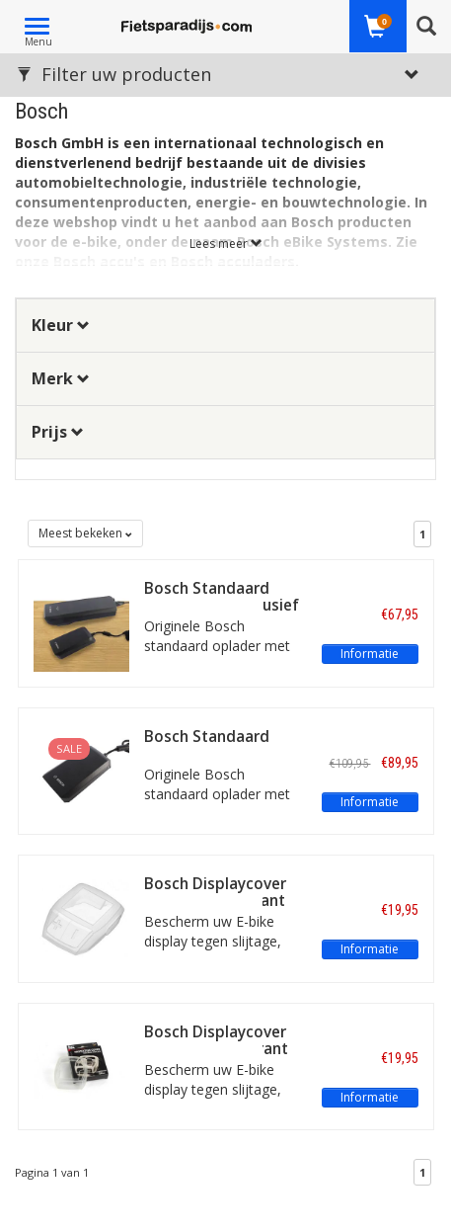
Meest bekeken (85, 533)
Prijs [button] (58, 432)
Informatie (369, 653)
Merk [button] (61, 378)
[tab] (225, 325)
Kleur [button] (61, 325)
